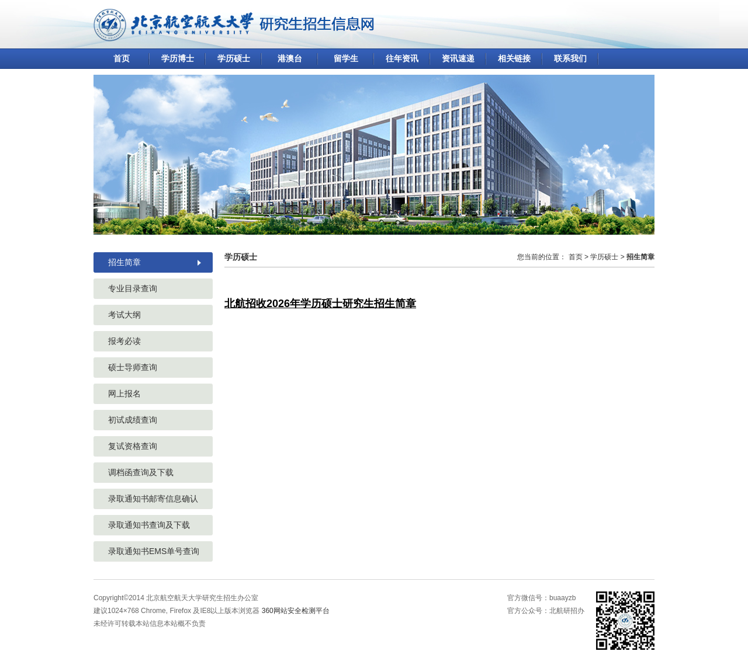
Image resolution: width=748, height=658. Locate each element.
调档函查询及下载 (141, 472)
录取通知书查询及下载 (149, 525)
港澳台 (290, 58)
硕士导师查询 (132, 367)
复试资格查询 (132, 446)
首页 (121, 58)
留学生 (346, 58)
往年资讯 (402, 58)
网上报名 (124, 393)
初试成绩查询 (132, 419)
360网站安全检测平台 (296, 611)
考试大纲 (124, 314)
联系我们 (570, 58)
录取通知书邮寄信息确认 (153, 498)
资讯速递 (458, 58)
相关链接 (514, 58)
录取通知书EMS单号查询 (153, 551)
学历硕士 (233, 58)
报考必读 (124, 341)
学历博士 (177, 58)
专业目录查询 (132, 288)
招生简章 (124, 262)
